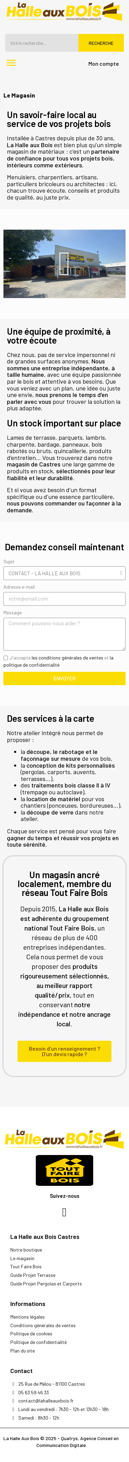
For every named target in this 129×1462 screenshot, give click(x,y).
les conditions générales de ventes (67, 658)
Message (12, 612)
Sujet (8, 561)
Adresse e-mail (19, 587)
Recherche (101, 43)
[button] (64, 264)
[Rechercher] (64, 43)
